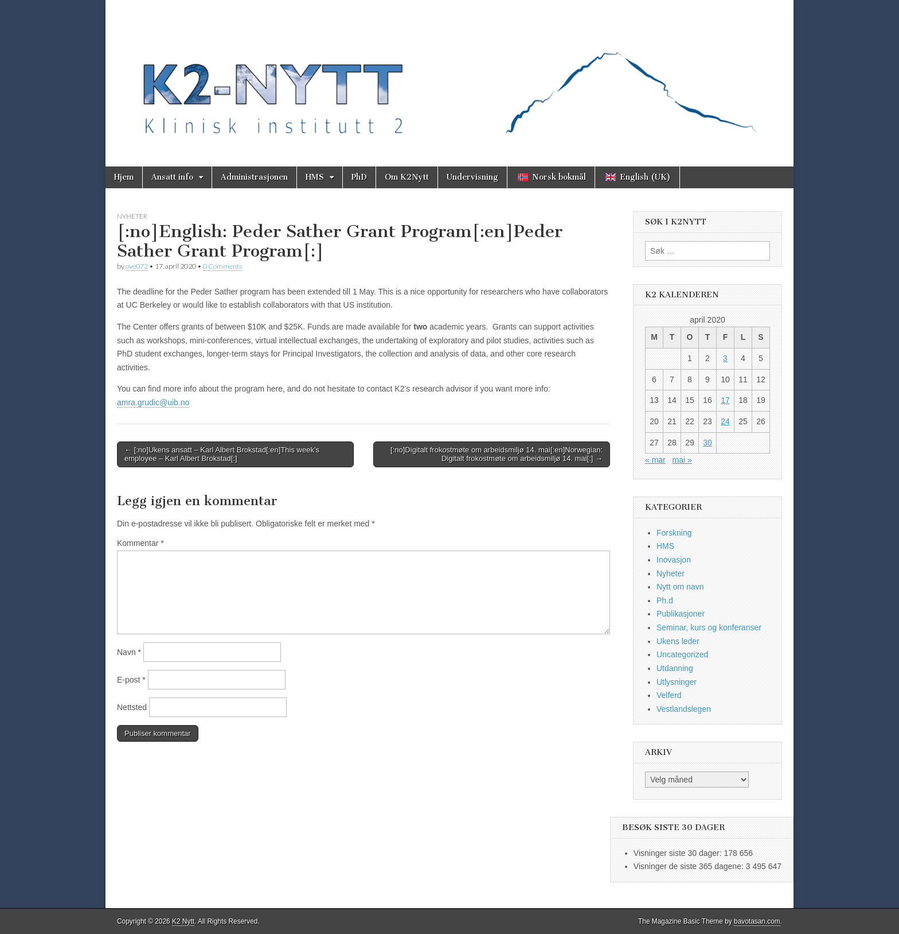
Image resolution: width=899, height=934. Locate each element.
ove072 (137, 266)
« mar (655, 459)
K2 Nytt (183, 921)
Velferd (669, 695)
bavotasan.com (757, 921)
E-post (131, 679)
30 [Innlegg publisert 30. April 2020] (707, 442)
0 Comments (222, 266)
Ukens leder (677, 641)
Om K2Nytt (407, 177)
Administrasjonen (254, 177)
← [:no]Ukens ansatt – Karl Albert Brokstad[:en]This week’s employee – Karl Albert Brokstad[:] (221, 454)
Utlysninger (676, 682)
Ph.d (664, 600)
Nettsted (132, 707)
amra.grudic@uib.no (153, 402)
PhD (359, 177)
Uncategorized (682, 654)
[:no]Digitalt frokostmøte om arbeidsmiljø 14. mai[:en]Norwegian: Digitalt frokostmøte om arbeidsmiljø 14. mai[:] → (496, 454)
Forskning (673, 532)
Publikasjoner (680, 613)
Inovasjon (673, 559)
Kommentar (140, 543)
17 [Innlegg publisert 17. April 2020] (725, 400)
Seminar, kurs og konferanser (708, 627)
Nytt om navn (679, 586)
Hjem (124, 177)
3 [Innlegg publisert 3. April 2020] (725, 358)
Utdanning (674, 668)
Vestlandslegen (683, 709)
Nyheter (132, 216)
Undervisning (472, 177)
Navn (129, 652)
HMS (315, 177)
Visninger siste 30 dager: (679, 853)
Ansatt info (172, 177)
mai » (681, 459)
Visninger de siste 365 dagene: (690, 866)
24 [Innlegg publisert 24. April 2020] (725, 421)
